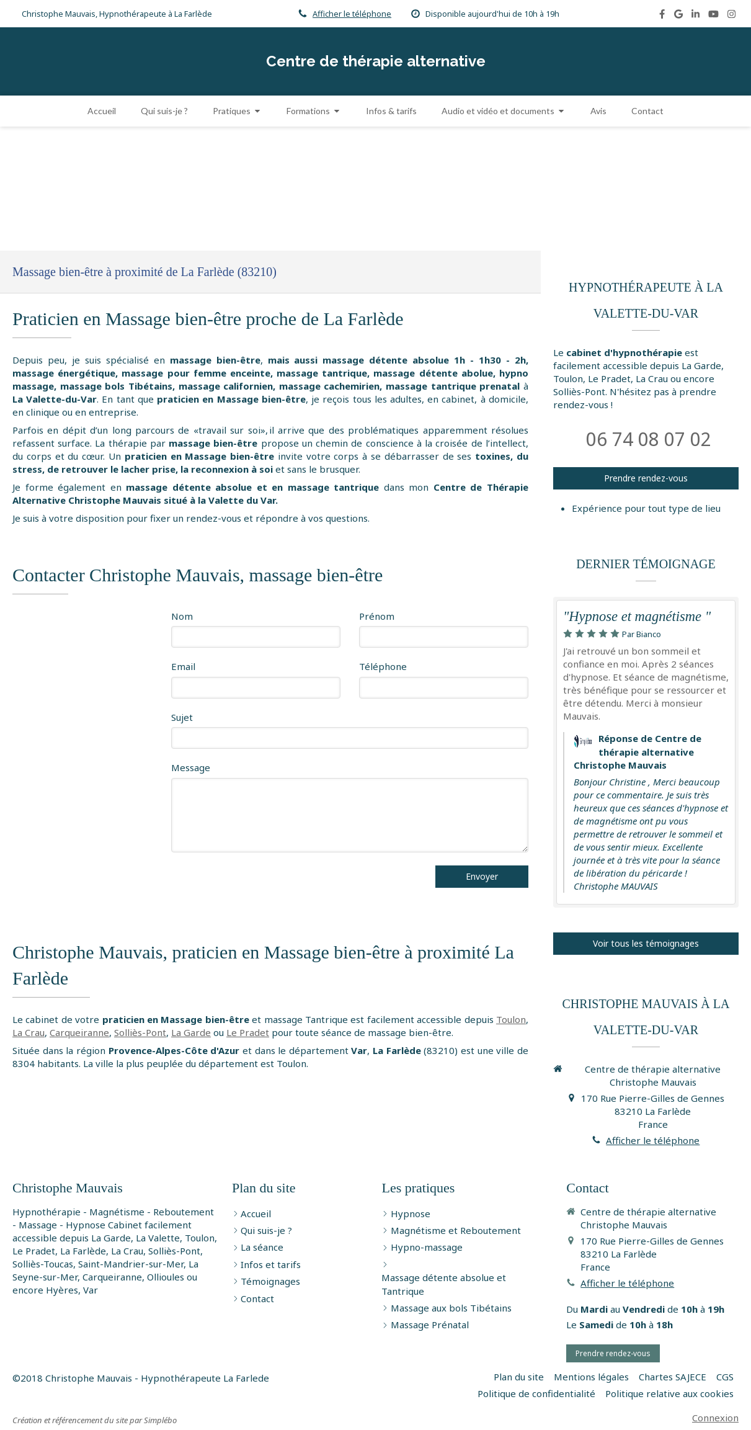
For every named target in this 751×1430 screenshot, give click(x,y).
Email (183, 666)
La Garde (191, 1032)
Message (190, 767)
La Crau (28, 1032)
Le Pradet (247, 1032)
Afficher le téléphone (352, 13)
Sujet (182, 717)
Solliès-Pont (140, 1032)
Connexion (715, 1417)
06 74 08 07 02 (648, 439)
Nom (182, 616)
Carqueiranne (79, 1032)
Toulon (511, 1019)
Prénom (376, 616)
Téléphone (383, 666)
